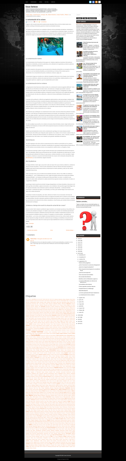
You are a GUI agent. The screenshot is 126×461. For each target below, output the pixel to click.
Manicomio (70, 385)
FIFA (59, 357)
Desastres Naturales (30, 338)
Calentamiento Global (55, 318)
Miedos (27, 392)
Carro (51, 321)
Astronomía (43, 311)
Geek (66, 361)
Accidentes (42, 300)
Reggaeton (37, 420)
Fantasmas (62, 356)
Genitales (73, 361)
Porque (70, 411)
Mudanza (66, 393)
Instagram (60, 375)
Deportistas (52, 336)
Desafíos (69, 336)
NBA (64, 396)
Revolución (45, 421)
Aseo (66, 309)
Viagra (48, 443)
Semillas (57, 426)
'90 (30, 299)
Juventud (51, 379)
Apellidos (51, 308)
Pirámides (39, 410)
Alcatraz (43, 303)
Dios (66, 341)
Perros (74, 407)
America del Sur (56, 305)
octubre (81, 259)
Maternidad (73, 388)
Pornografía (66, 411)
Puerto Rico (73, 415)
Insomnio (56, 375)
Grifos (49, 364)
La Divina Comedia (60, 379)
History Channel (66, 367)
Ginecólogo (60, 363)
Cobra (61, 325)
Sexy (56, 427)
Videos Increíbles (38, 445)
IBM (44, 370)
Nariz (31, 396)
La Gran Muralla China (69, 379)
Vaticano (46, 442)
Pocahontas (46, 411)
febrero (81, 310)
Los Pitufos (48, 383)
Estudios (65, 354)
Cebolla (58, 322)
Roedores (42, 423)
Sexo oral (45, 427)
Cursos (42, 335)
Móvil (62, 393)
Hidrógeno (32, 367)
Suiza (31, 433)
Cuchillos (54, 333)
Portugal (73, 411)
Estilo (55, 354)
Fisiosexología (28, 358)
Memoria (33, 391)
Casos (74, 321)
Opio (45, 401)
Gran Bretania (35, 364)
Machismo (30, 385)
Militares (42, 392)
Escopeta (34, 352)
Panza (27, 404)
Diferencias (53, 341)
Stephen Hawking (38, 432)
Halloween (36, 366)
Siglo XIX (67, 427)
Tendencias (37, 434)
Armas (36, 309)
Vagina (35, 442)
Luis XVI (67, 383)
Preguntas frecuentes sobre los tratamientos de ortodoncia (91, 106)
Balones (57, 312)
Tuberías (57, 439)
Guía (65, 364)
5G (53, 299)
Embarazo (69, 347)
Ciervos (31, 325)
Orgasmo (65, 401)
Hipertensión (51, 367)
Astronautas (38, 311)
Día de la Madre (70, 338)
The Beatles (72, 434)
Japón (41, 377)
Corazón (67, 330)
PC (74, 405)
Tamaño (59, 433)
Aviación (31, 312)
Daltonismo (48, 335)
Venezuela (73, 442)
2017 (41, 299)
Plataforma (32, 411)
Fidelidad (52, 357)
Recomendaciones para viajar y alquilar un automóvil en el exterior (91, 127)
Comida (63, 327)
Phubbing (59, 408)
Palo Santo (65, 402)
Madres (37, 385)
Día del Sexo (54, 339)
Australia (58, 311)
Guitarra (68, 364)
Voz (47, 446)
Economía (73, 344)
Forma (64, 358)
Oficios (27, 401)
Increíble (73, 372)
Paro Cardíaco (34, 405)
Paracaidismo (63, 404)
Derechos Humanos (62, 336)
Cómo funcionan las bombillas (86, 274)
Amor (68, 305)
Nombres (70, 398)
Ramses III (52, 417)
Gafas (71, 360)
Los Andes (30, 383)
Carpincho (48, 321)
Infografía (73, 373)
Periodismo (70, 407)
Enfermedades (52, 350)
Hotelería (70, 369)
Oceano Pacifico (60, 14)
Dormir (44, 344)
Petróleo (51, 408)
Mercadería (47, 391)
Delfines (34, 336)
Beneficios (70, 313)
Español (70, 352)
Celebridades (63, 322)
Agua (31, 14)
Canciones (57, 319)
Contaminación (36, 14)
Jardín (44, 377)
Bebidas (62, 313)
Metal (58, 391)
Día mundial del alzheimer (85, 276)
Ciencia (40, 2)
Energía (27, 350)
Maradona (60, 386)
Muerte (73, 393)
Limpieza (54, 382)
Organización (60, 401)
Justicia (47, 379)
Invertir (52, 376)
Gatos (64, 361)
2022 (79, 247)
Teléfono (73, 433)
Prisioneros (63, 412)
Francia (27, 360)
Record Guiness (45, 418)
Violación (69, 445)
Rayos (67, 417)
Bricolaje (42, 316)
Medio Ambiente (52, 14)
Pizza (56, 410)
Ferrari (43, 357)
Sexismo (33, 427)
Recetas (73, 417)
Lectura (50, 380)
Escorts (38, 352)
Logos (27, 383)
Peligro (45, 407)
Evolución (28, 356)
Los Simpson (53, 383)
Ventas (35, 443)
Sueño (73, 432)
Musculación (48, 395)
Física (74, 357)
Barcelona (27, 313)
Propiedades (65, 414)
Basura (38, 313)
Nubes (46, 399)
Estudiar (61, 354)
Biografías (54, 315)
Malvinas (54, 385)
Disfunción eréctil (48, 342)
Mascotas (52, 388)
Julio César (43, 379)
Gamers (35, 361)
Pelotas (50, 407)
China (62, 324)
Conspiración (34, 330)
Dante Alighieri (53, 335)
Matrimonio (28, 389)
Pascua (48, 405)
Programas (46, 414)
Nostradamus (28, 399)
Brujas (45, 316)
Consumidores (47, 330)
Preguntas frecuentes (30, 412)
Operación (38, 401)
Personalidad (37, 408)
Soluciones (62, 430)
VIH (49, 445)
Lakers (33, 380)
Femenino (32, 357)
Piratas (42, 410)
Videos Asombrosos (30, 445)
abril (80, 306)
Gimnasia (48, 363)
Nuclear (49, 399)
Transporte (45, 437)
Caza (56, 322)
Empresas (62, 348)
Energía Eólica (32, 350)
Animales (43, 306)
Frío (48, 360)
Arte (60, 309)
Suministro (34, 433)
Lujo (70, 383)
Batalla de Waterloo (48, 313)
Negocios (73, 396)
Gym (71, 364)
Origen (68, 401)
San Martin (48, 424)
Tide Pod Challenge (35, 436)
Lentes (68, 380)
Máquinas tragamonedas (50, 386)
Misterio (53, 392)
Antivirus (38, 308)
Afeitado (48, 302)
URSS (70, 440)
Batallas (53, 313)
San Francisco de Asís (41, 424)
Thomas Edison (29, 436)
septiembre (81, 261)
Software (53, 430)
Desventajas (64, 338)
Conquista (73, 328)
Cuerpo (57, 333)
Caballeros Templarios (60, 316)
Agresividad (59, 302)
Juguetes (31, 379)
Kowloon (55, 379)
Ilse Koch (62, 370)
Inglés (44, 375)
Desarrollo (73, 336)
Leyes (48, 382)
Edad (42, 345)
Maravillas (64, 386)
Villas (55, 445)
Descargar (40, 338)
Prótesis (31, 415)
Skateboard (28, 430)
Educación (61, 345)
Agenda (54, 302)
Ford (58, 358)
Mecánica (41, 389)
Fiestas (56, 357)
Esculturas (58, 352)
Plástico (67, 14)
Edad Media (45, 345)
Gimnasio (52, 363)
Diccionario (36, 341)
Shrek (59, 427)
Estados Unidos (42, 354)
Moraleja (56, 393)
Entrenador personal (71, 350)
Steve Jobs (44, 432)
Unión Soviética (53, 440)
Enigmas (62, 350)
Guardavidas (53, 364)
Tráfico (31, 437)
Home (27, 14)
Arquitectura (50, 309)
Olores (34, 401)
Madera (33, 385)
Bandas (60, 312)
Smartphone (38, 430)
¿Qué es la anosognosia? (85, 272)
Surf (49, 433)
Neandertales (68, 396)
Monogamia (42, 393)
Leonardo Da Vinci (29, 382)
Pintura (34, 410)
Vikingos (52, 445)
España (66, 352)
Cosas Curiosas (32, 6)
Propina (69, 414)
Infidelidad (60, 373)
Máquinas (43, 386)
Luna (72, 383)
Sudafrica (63, 432)
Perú (46, 408)
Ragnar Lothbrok (47, 417)
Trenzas (39, 439)
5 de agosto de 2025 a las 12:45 (44, 238)
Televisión (28, 434)
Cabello (66, 316)
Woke (58, 446)
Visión (35, 446)
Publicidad (62, 415)
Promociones (55, 414)
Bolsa (70, 315)
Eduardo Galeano (55, 345)
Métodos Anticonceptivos (65, 391)
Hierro (39, 367)
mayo (80, 304)
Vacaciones (28, 442)
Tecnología (68, 433)
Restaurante (32, 421)
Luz (74, 383)
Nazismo (61, 396)
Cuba (51, 333)
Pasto (54, 405)
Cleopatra (54, 325)
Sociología (48, 430)
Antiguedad (28, 308)
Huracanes (40, 370)
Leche (47, 380)
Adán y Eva (69, 300)
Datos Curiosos (59, 335)
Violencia (73, 445)
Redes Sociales (59, 418)
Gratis (40, 364)
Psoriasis (58, 415)
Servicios (27, 427)
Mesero (51, 391)
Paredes (73, 404)
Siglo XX (33, 429)
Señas (66, 426)
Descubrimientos (46, 338)
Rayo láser (63, 417)
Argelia (28, 309)
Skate (74, 429)
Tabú (52, 433)
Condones (64, 328)
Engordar (58, 350)
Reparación (69, 420)
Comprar (42, 328)
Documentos (34, 344)
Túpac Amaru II (72, 439)
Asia (30, 311)
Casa (61, 321)
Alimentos (68, 303)
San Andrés (34, 424)
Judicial (67, 377)
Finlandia (70, 357)
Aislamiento (34, 303)
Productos (37, 414)
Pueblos (66, 415)
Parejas (27, 405)
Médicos (57, 389)
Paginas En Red (65, 459)
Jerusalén (53, 377)
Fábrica (50, 356)
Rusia (60, 423)
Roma (45, 423)
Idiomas (52, 370)
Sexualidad (52, 427)
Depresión (56, 336)
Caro (44, 321)
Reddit (54, 418)
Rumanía (57, 423)
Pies (26, 410)
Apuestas (68, 308)
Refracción (73, 418)
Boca (67, 315)
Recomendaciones (34, 418)
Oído (29, 401)
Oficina (73, 399)
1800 (32, 299)
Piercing (67, 408)
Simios (57, 429)
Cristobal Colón (31, 333)
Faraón (66, 356)
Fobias (55, 358)
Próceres (27, 414)
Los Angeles (35, 383)
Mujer (27, 395)
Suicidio (27, 433)
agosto (81, 297)
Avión (34, 312)
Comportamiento (36, 328)
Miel (30, 392)
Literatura (59, 382)
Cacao (74, 316)
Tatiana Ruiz (33, 238)
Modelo (27, 393)
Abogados (68, 299)
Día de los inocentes (35, 339)
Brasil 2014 (37, 316)
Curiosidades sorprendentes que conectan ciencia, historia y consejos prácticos (91, 75)
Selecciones (43, 426)
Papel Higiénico (52, 404)
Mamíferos (61, 385)
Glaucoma (73, 363)
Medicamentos (47, 389)
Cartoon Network (56, 321)
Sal (71, 423)
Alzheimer (28, 305)
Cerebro (30, 324)
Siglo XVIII (30, 429)
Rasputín (56, 417)
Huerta (73, 369)
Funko (59, 360)
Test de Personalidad (57, 434)
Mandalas (66, 385)
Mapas (39, 386)
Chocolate (66, 324)
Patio (60, 405)
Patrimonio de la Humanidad (66, 405)
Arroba (54, 309)
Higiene (42, 367)
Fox (74, 358)
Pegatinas (33, 407)
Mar (46, 14)
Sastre (65, 424)
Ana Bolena (72, 305)
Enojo (66, 350)
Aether (45, 302)
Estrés (58, 354)
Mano (74, 385)
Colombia (47, 327)
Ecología (43, 14)
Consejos (53, 2)
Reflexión (65, 418)
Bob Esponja (63, 315)
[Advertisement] (50, 283)
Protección (27, 415)
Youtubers (67, 446)
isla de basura (29, 157)
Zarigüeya (27, 448)
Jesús (56, 377)
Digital (57, 341)
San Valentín (53, 424)
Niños (66, 398)
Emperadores (42, 348)
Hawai (46, 366)
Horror (61, 369)
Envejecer (43, 351)
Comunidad (52, 328)
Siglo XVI (71, 427)
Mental (40, 391)
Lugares (58, 383)
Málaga (50, 385)
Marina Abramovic (29, 388)
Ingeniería (36, 375)
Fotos (72, 358)
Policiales (54, 411)
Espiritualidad (28, 354)
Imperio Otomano (45, 372)
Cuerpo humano (63, 333)
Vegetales (54, 442)
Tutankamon (36, 440)
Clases (51, 325)
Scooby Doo (69, 424)
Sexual (48, 427)
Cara (26, 321)
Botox (31, 316)
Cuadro (47, 333)
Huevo (30, 370)
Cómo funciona (69, 327)
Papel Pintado (58, 404)
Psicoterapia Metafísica (46, 415)
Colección (43, 327)
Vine (61, 445)
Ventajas (28, 443)
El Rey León (55, 347)
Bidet (39, 315)
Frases (37, 360)
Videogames (63, 443)
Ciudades (47, 325)
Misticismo (57, 392)
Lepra (41, 382)
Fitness (37, 358)
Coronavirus (28, 332)
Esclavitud (68, 351)
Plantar (69, 410)
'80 (29, 299)
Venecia (69, 442)
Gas (52, 361)
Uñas (68, 440)
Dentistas (39, 336)
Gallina (32, 361)
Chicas (51, 324)
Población (42, 411)
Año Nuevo (48, 308)
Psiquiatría (53, 415)
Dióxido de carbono (71, 341)
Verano (38, 443)
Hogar (73, 367)
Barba (71, 312)
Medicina (53, 389)
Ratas (60, 417)
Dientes (46, 341)
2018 (44, 299)
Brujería (48, 316)
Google (27, 364)
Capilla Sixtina (72, 319)
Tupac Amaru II (66, 439)
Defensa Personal (29, 336)
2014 (34, 299)
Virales (27, 446)
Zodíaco (31, 448)
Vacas (32, 442)
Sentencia (63, 426)
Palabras (61, 402)
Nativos (40, 396)
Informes (32, 375)
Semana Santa (49, 426)
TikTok (46, 436)
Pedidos (29, 407)
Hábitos (73, 364)
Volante (44, 446)
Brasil (33, 316)
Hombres (32, 369)
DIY (63, 342)
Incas (54, 372)
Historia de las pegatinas (84, 262)
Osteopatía (37, 402)
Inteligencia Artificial (35, 376)
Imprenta (50, 372)
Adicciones (28, 302)
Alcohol (47, 303)
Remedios (53, 420)
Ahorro (71, 302)
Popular (79, 18)
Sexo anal (40, 427)
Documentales (29, 344)
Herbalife (57, 366)
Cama (74, 318)
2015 (37, 299)
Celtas (67, 322)
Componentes (30, 328)
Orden (47, 401)
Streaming (51, 432)
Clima (58, 325)
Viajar (51, 443)
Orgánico (50, 401)
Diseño (37, 342)
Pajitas (57, 402)
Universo (64, 440)
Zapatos (70, 446)
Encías (65, 348)
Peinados (37, 407)
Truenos (50, 439)
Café (30, 318)
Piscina (46, 410)
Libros (51, 382)
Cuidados (69, 333)
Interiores (41, 376)
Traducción (28, 437)
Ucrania (44, 440)
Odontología (70, 399)
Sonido (66, 430)
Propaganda (60, 414)
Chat (45, 324)
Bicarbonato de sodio (34, 315)
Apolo (60, 308)
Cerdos (27, 324)
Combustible (55, 327)
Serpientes (73, 426)
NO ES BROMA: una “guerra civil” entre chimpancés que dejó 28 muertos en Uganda (91, 138)
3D (52, 299)
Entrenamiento (28, 351)
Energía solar (45, 350)
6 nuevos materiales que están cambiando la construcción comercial (91, 86)
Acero (48, 300)
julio (80, 299)
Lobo (67, 382)
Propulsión (73, 414)
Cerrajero (34, 324)
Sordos (74, 430)
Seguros (39, 426)
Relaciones (44, 420)
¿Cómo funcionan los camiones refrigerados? (89, 265)
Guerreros (61, 364)
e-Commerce (60, 344)
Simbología (50, 429)
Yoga (60, 446)
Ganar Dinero (45, 361)
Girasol (63, 363)
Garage (49, 361)
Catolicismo (47, 322)
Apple (62, 308)
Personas (42, 408)
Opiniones (42, 401)
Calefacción (44, 318)
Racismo (35, 417)
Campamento (49, 319)
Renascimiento (64, 420)
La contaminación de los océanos (36, 19)
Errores (55, 351)
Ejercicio (41, 347)
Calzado (71, 318)
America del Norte (48, 305)
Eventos (73, 354)
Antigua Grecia (64, 306)
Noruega (73, 398)
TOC (54, 436)
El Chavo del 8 (49, 347)
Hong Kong (45, 369)
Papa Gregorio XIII (34, 404)
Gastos (54, 361)
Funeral (56, 360)
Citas (44, 325)
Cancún (60, 319)
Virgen (30, 446)
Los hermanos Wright (42, 383)
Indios (37, 373)
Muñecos (43, 395)
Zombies (34, 448)
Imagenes (28, 372)
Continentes (63, 330)
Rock (39, 423)
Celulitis (73, 322)
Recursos (50, 418)
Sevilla (30, 427)
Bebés (58, 313)
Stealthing (33, 432)
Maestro (44, 385)
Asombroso (33, 311)
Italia (39, 377)
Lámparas (37, 380)
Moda (74, 392)
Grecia (43, 364)
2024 (79, 243)
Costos (50, 332)
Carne (42, 321)
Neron (33, 398)
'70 (27, 299)
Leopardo (38, 382)
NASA (34, 396)
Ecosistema (28, 345)
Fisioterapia (33, 358)
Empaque (37, 348)
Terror (45, 434)
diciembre (81, 255)
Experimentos (33, 356)
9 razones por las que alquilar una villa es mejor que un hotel (91, 95)
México (73, 391)
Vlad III (41, 446)
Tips (51, 436)
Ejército (44, 347)
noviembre (81, 257)
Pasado (44, 405)
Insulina (70, 375)
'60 (26, 299)
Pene (53, 407)
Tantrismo (63, 433)
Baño (68, 312)
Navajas (53, 396)
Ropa (51, 423)
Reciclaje (27, 418)
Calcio (35, 318)
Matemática (62, 388)
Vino (66, 445)
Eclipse (64, 344)
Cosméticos (46, 332)
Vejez (66, 442)
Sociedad (44, 430)
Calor (68, 318)
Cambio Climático (33, 319)
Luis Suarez (62, 383)
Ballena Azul (49, 312)
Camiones (44, 319)
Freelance (41, 360)
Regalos (33, 420)
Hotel (67, 369)
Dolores (40, 344)
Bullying (51, 316)
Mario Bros (36, 388)
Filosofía (62, 357)
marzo (80, 308)
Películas (41, 407)
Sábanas (63, 423)
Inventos (49, 376)
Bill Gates (43, 315)
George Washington (38, 363)
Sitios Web (70, 429)
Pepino (61, 407)
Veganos (50, 442)
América (41, 305)
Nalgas (69, 395)
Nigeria (51, 398)
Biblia (74, 313)
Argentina (32, 309)
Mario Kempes (42, 388)
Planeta (66, 410)
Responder (32, 245)
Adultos (38, 302)
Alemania (64, 303)
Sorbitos (70, 430)
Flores (43, 358)
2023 (79, 245)
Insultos (73, 375)
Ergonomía (52, 351)
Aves (72, 311)
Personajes (32, 408)
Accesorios (28, 300)
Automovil (68, 311)
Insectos (47, 375)
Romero (48, 423)
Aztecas (37, 312)
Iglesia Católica (57, 370)
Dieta (49, 341)
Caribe (39, 321)
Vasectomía (42, 442)
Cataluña (35, 322)
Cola (40, 327)
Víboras (58, 443)
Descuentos (52, 338)
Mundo (39, 395)
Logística (73, 382)
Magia (47, 385)
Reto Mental (37, 421)
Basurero (42, 313)
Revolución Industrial (52, 421)
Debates (65, 335)
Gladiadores (68, 363)
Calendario (48, 318)
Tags (85, 18)
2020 (46, 299)
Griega (46, 364)
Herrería (73, 366)
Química (32, 417)
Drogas (53, 344)
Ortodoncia (28, 402)
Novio (44, 399)
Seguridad (35, 426)
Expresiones (39, 356)
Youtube (63, 446)
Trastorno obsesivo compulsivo (58, 437)
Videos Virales (45, 445)
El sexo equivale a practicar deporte (87, 286)
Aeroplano (42, 302)
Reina (40, 420)
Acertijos (52, 300)
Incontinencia (68, 372)
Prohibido (50, 414)
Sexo (36, 427)
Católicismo (52, 322)
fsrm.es (32, 240)
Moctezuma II (69, 392)
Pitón (54, 410)
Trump (53, 439)
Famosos (58, 356)
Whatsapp (50, 446)
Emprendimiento (55, 348)
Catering (43, 322)
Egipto (37, 347)
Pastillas (51, 405)
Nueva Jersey (57, 399)
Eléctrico (65, 347)
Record (39, 418)
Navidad (57, 396)
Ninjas (59, 398)
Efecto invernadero (32, 347)
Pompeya (62, 411)
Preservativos (42, 412)
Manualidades (34, 386)
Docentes (73, 342)
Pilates (29, 410)
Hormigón (53, 369)
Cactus (27, 318)
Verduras (42, 443)
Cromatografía (40, 333)
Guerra (57, 364)
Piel (65, 408)
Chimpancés (58, 324)
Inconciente (58, 372)
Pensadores (57, 407)
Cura (29, 335)
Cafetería (32, 318)
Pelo (48, 407)
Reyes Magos (67, 421)
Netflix (36, 398)
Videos (73, 443)
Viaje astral (54, 443)
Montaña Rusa (47, 393)
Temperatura (32, 434)
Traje (35, 437)
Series (69, 426)
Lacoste (30, 380)
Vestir (45, 443)
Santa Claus (61, 424)
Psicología (39, 415)
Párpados (39, 405)
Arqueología (40, 309)
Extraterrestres (45, 356)
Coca (63, 325)
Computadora (47, 328)
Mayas (37, 389)
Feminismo (37, 357)
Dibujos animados (30, 341)
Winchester (54, 446)
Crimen (67, 332)
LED (53, 380)
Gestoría (44, 363)
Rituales (36, 423)
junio (80, 301)
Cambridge (39, 319)
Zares (74, 446)
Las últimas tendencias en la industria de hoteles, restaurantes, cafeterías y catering (90, 53)
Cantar (68, 319)
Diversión (56, 342)
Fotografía (68, 358)
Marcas (68, 386)
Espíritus (33, 354)
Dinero (60, 341)
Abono (71, 299)
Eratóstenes (47, 351)
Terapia (42, 434)
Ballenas (53, 312)
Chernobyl (48, 324)
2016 (39, 299)
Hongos (49, 369)
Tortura (56, 436)
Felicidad (27, 357)
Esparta (73, 352)
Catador (31, 322)
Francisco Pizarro (32, 360)
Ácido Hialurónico (57, 300)
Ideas (49, 370)
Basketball (35, 313)
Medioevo (69, 389)
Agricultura (64, 302)
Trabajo (64, 436)
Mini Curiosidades (47, 392)
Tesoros (48, 434)
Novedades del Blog (39, 399)
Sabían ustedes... (82, 201)
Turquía (31, 440)
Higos (45, 367)
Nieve (48, 398)
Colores (50, 327)
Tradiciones (69, 436)
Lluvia (65, 382)
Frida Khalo (45, 360)
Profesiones (42, 414)
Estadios (36, 354)
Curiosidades (33, 2)
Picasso (62, 408)
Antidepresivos (58, 306)
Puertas (69, 415)
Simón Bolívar (61, 429)
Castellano (28, 322)
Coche (70, 325)
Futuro (65, 360)
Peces (27, 407)
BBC (56, 313)
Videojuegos (69, 443)
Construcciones (41, 330)
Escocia (30, 352)
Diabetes (67, 339)
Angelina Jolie (37, 306)
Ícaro (47, 370)
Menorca (37, 391)
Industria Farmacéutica (49, 373)
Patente (57, 405)
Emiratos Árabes (32, 348)
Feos (41, 357)
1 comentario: (43, 21)
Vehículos (63, 442)
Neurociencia (39, 398)
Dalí (44, 335)
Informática (28, 375)
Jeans (47, 377)
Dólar (38, 344)
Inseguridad (52, 375)
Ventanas (32, 443)
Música (52, 395)
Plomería (38, 411)
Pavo (73, 405)
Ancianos (32, 306)
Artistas (62, 309)
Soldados (57, 430)
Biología (58, 315)
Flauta (41, 358)
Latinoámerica (43, 380)
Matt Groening (33, 389)
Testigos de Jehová (66, 434)
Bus (54, 316)
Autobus (64, 311)
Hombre (27, 369)
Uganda (48, 440)
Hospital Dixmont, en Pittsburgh (86, 288)
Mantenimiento (28, 386)
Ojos (32, 401)
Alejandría (51, 303)
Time (49, 436)
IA (43, 370)
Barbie (74, 312)
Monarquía (34, 393)
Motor (60, 393)
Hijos (48, 367)
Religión (49, 420)
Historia (46, 2)
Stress (54, 432)
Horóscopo (57, 369)
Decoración (69, 335)
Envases (39, 351)
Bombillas (73, 315)
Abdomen (56, 299)
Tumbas (60, 439)
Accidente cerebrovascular (35, 300)
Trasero (49, 437)
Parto (42, 405)
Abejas (64, 299)
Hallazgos (31, 366)
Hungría (36, 370)
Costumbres (54, 332)
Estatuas (48, 354)
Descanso (36, 338)
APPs (65, 308)
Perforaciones (65, 407)
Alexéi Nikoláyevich (83, 290)
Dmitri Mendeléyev (67, 342)
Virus (33, 446)
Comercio (59, 327)
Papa (29, 404)
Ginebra (56, 363)
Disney (53, 342)
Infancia (56, 373)
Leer (55, 380)
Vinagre (58, 445)
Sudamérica (67, 432)
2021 (49, 299)
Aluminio (73, 303)
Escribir (41, 352)
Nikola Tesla (55, 398)
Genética (69, 361)
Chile (54, 324)
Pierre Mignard (72, 408)
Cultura (73, 333)
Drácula (47, 344)
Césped (41, 324)
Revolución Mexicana (60, 421)
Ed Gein (38, 345)
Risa (34, 423)
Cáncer (53, 319)
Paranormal (69, 404)
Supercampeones (40, 433)
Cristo (27, 333)
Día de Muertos (42, 339)
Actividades (63, 300)
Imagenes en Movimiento (36, 372)
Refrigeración (28, 420)
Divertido (60, 342)
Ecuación (32, 345)
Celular (70, 322)
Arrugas (57, 309)
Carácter (29, 321)
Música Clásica (58, 395)
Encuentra (69, 348)
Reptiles (73, 420)
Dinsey (64, 341)
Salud (30, 424)
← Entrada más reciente (31, 230)
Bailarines (42, 312)
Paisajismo (50, 402)
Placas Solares (61, 410)
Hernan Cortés (62, 366)
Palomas (69, 402)
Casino (70, 321)
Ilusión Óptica (72, 370)
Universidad (59, 440)
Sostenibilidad (28, 432)
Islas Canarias (34, 377)
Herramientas (68, 366)
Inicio (27, 2)
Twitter (41, 440)
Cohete (37, 327)
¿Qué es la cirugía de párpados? (86, 267)
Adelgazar (73, 300)
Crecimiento (63, 332)
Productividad (31, 414)
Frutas (51, 360)
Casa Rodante (66, 321)
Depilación (43, 336)
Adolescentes (33, 302)
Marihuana (72, 386)
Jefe (49, 377)
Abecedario (61, 299)
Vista (38, 446)
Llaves (62, 382)
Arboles (71, 308)
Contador (52, 330)
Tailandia (55, 433)
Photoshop (55, 408)
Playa (35, 411)
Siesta (61, 427)
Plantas (73, 410)
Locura (70, 382)
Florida (46, 358)
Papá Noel (47, 404)
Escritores (45, 352)
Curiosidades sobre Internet (85, 284)
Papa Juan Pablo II (41, 404)
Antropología (43, 308)
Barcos (31, 313)
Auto (61, 311)
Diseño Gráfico (41, 342)
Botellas (27, 316)
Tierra (44, 436)
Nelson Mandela (29, 398)
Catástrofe (39, 322)
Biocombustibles (48, 315)
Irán (68, 376)
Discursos (33, 342)
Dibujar (70, 339)
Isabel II (70, 376)
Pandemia (73, 402)
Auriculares (53, 311)
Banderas (65, 312)
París (30, 405)
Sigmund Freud (39, 429)
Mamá (57, 385)
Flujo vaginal (50, 358)
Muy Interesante (64, 395)
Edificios (50, 345)
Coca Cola (67, 325)
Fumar (53, 360)
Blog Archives (92, 18)
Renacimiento (57, 420)
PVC (28, 417)
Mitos (65, 392)
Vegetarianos (58, 442)
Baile (45, 312)
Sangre (57, 424)
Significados (44, 429)
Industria (41, 373)
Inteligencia (28, 376)
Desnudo (56, 338)
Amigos (61, 305)
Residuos (27, 421)
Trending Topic (34, 439)
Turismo (27, 440)
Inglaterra (40, 375)
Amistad (65, 305)
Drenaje (50, 344)
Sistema (66, 429)
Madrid (40, 385)
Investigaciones (57, 376)
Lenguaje (65, 380)
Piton (52, 410)
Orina (72, 401)
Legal (57, 380)
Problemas (72, 412)
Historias (61, 367)
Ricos (71, 421)
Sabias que (67, 423)
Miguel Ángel (33, 392)
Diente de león (41, 341)
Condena (60, 328)
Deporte (47, 336)
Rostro (54, 423)
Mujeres (31, 395)
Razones (70, 417)
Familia (53, 356)
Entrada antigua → (70, 230)
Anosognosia (48, 306)
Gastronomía (59, 361)
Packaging (42, 402)
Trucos (46, 439)
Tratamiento (28, 439)
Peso (48, 408)
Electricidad (60, 347)
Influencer (68, 373)
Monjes (38, 393)
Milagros (38, 392)
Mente (43, 391)
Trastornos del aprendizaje (69, 437)
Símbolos (54, 429)
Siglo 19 (64, 427)
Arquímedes (45, 309)
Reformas (69, 418)
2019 (79, 253)
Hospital (64, 369)
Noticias (33, 399)
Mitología (62, 392)
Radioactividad (40, 417)
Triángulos (43, 439)
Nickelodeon (45, 398)
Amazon (32, 305)
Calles (65, 318)
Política (58, 411)
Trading (73, 436)
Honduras (41, 369)
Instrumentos (65, 375)
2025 (51, 299)
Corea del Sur (72, 330)
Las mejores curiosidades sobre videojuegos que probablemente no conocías (91, 117)
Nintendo (62, 398)
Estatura (52, 354)
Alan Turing (39, 303)
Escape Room (63, 351)
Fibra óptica (47, 357)
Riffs (26, 423)
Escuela (50, 352)
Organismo (55, 401)
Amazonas (37, 305)
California (62, 318)
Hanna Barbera (42, 366)
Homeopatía (36, 369)
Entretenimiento (34, 351)
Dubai (57, 344)
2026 (79, 238)
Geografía (28, 363)
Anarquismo (28, 306)
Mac (26, 385)
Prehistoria (36, 412)
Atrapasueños (48, 311)
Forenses (60, 358)
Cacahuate (70, 316)
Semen (54, 426)
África (52, 302)
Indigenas (34, 373)
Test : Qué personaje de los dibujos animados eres (90, 64)
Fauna (70, 356)
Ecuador (35, 345)
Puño (26, 417)
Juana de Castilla (61, 377)
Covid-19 (59, 332)
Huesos (27, 370)
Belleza (65, 313)
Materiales (67, 388)
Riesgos (73, 421)
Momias (30, 393)
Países (53, 402)
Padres (45, 402)
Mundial (35, 395)
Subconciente (58, 432)
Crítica (36, 333)
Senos (60, 426)
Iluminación (66, 370)
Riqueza (31, 423)
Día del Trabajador (61, 339)
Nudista (52, 399)
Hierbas (36, 367)
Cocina (30, 327)
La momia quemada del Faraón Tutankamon (89, 292)
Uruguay (73, 440)
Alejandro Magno (57, 303)
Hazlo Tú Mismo (51, 366)
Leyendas (44, 382)
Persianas (27, 408)
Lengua (60, 380)
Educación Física (67, 345)
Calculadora (39, 318)
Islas (30, 377)
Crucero (44, 333)
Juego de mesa (72, 377)
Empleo (50, 348)
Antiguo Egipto (33, 308)
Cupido (27, 335)
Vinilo (64, 445)
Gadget (68, 360)
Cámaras (27, 319)
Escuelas (54, 352)
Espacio (62, 352)
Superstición (46, 433)
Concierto (56, 328)
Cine (34, 325)
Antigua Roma (71, 306)
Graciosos (30, 364)
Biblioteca (27, 315)
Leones (34, 382)
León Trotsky (72, 380)
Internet (45, 376)
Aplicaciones (56, 308)
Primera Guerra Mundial (55, 412)
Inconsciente (63, 372)
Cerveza (38, 324)
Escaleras (59, 351)
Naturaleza (48, 396)
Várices (38, 442)
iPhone (65, 376)
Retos (41, 421)
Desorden (60, 338)
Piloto (32, 410)
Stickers (47, 432)
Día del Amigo (49, 339)
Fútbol (62, 360)
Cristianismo (72, 332)
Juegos (27, 379)
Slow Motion (32, 430)
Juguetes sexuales (37, 379)
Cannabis (64, 319)
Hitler (71, 367)
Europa (70, 354)
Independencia (28, 373)
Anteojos (52, 306)
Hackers (27, 366)
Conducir (68, 328)
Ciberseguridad (72, 324)
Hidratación (28, 367)
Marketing (47, 388)
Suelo (70, 432)
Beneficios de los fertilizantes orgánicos (88, 278)
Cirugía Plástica (39, 325)
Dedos (74, 335)
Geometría (32, 363)
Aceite (46, 300)
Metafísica (55, 391)
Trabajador (60, 436)
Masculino (56, 388)
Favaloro (73, 356)
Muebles (70, 393)
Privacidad (68, 412)
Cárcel (36, 321)
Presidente (48, 412)
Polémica (50, 411)
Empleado (47, 348)
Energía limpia (39, 350)
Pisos (49, 410)
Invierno (62, 376)
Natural (44, 396)
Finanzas (66, 357)
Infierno (64, 373)
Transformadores (39, 437)
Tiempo (40, 436)
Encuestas (73, 348)
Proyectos (34, 415)
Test (51, 434)
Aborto (74, 299)
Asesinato (69, 309)
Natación (37, 396)
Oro (74, 401)
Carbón (33, 321)
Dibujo (74, 339)
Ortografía (33, 402)
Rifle (28, 423)
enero (80, 312)
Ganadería (40, 361)
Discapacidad (28, 342)
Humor (33, 370)
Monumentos (52, 393)
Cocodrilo (34, 327)
